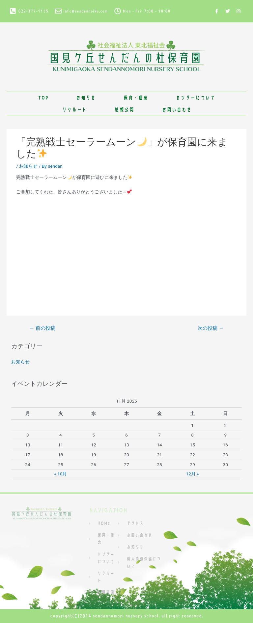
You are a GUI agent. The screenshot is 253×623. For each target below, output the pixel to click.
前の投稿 (42, 328)
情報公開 (124, 109)
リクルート (74, 109)
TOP (43, 97)
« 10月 (60, 473)
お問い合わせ (176, 109)
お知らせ (86, 97)
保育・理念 (135, 97)
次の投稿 (210, 328)
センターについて (195, 97)
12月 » (192, 473)
